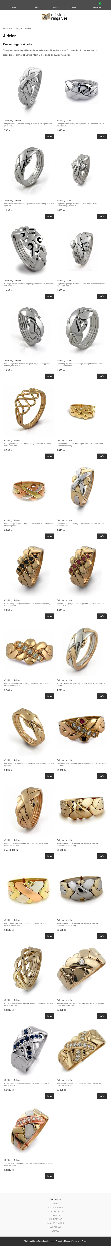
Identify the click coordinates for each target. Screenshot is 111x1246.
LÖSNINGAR (55, 1215)
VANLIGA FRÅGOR (55, 1223)
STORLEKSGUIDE (55, 1211)
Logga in (55, 7)
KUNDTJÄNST (55, 1219)
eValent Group (81, 1241)
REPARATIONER (55, 1208)
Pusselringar (16, 28)
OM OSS (55, 1231)
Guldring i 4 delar (12, 440)
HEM (55, 1204)
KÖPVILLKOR (55, 1227)
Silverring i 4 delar (12, 120)
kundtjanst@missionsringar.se (41, 1241)
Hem (5, 28)
